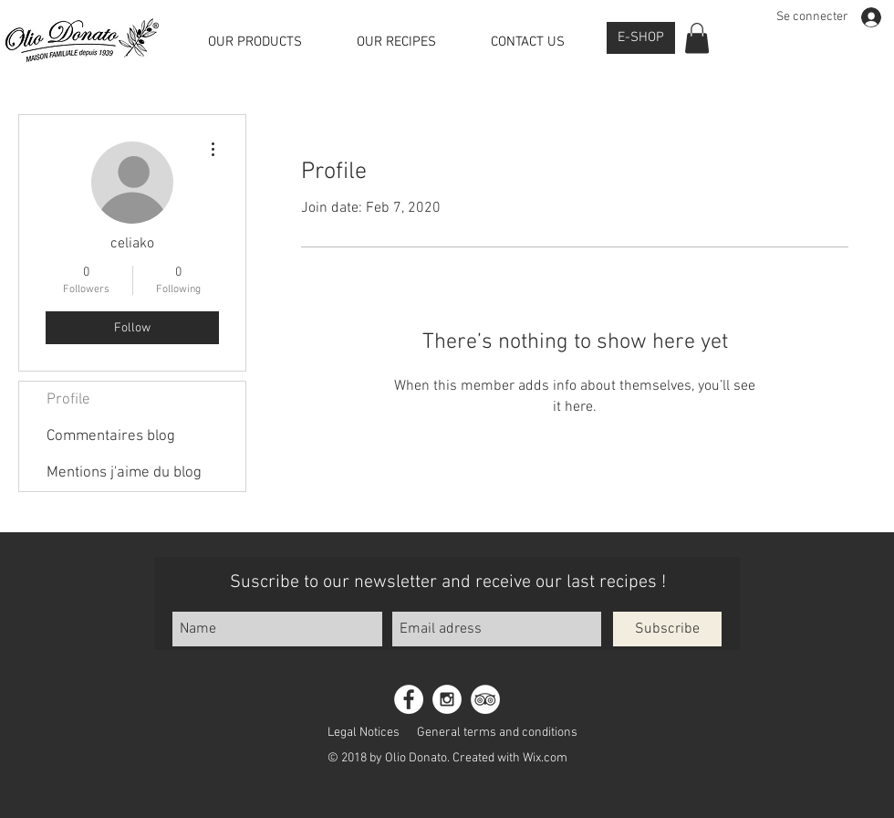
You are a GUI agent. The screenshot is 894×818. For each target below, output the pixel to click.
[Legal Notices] (363, 732)
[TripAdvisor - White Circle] (485, 699)
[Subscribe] (667, 629)
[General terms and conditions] (497, 732)
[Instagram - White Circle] (447, 699)
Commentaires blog (111, 436)
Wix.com (545, 758)
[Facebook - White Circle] (408, 699)
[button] (697, 38)
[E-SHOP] (641, 38)
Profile (68, 400)
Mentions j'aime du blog (124, 473)
